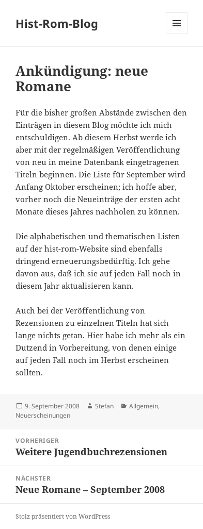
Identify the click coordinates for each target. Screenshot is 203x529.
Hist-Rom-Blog (56, 23)
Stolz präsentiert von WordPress (62, 516)
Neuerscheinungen (42, 415)
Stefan (104, 406)
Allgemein (143, 406)
